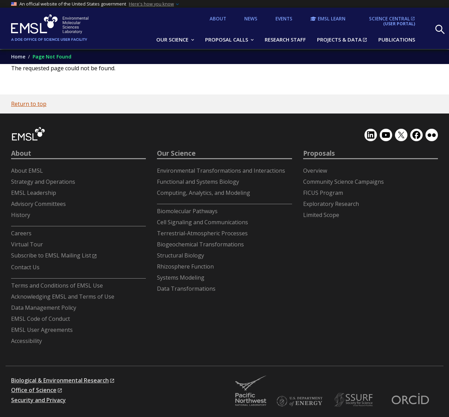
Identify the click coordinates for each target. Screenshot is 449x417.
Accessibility (26, 341)
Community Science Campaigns (343, 181)
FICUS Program (323, 193)
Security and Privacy (38, 400)
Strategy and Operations (43, 181)
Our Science (176, 153)
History (20, 215)
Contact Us (25, 267)
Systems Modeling (180, 277)
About (21, 153)
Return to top (28, 104)
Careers (21, 233)
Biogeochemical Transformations (200, 244)
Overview (315, 170)
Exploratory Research (331, 204)
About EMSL (27, 170)
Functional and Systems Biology (198, 181)
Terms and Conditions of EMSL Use (57, 285)
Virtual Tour (27, 244)
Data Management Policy (43, 307)
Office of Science (33, 390)
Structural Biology (180, 255)
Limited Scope (321, 215)
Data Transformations (186, 288)
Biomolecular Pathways (187, 211)
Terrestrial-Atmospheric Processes (202, 233)
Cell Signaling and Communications (202, 222)
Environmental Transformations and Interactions (221, 170)
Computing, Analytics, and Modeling (203, 193)
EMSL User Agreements (42, 330)
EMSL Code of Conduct (40, 319)
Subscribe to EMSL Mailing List (51, 255)
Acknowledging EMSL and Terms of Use (62, 296)
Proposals (319, 153)
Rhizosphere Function (185, 266)
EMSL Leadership (33, 193)
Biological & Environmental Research (60, 380)
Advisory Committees (38, 204)
